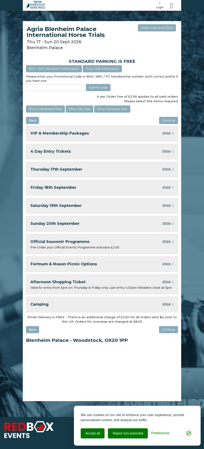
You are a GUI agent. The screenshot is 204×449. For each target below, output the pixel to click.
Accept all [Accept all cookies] (92, 433)
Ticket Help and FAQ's (157, 28)
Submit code (98, 87)
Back (32, 120)
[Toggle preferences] (160, 433)
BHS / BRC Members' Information (54, 69)
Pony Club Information (102, 69)
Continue (168, 120)
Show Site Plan (79, 109)
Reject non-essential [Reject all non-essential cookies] (128, 433)
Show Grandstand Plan (45, 109)
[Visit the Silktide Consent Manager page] (189, 433)
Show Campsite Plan (112, 109)
